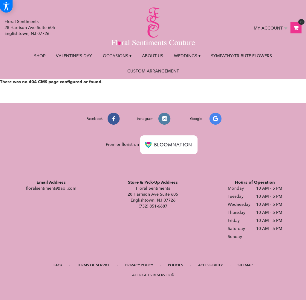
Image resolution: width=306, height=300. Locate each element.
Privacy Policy (139, 265)
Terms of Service (93, 265)
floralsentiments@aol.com (51, 188)
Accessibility (210, 265)
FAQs (57, 265)
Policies (175, 265)
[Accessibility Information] (6, 6)
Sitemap (245, 265)
